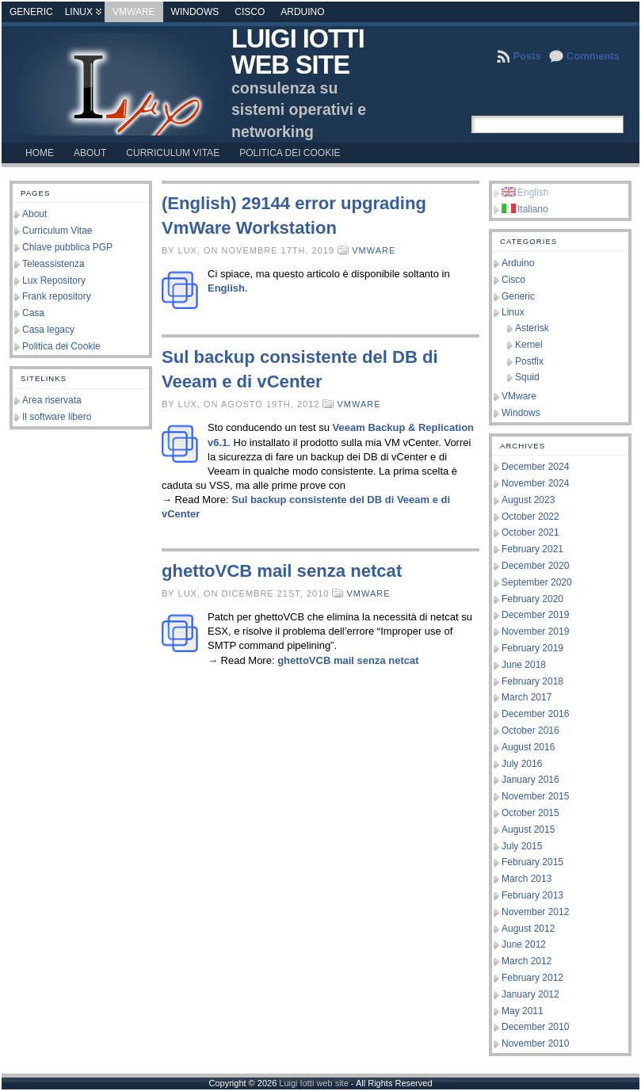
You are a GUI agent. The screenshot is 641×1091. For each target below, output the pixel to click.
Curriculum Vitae (57, 230)
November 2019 (535, 631)
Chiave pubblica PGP (67, 247)
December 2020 (535, 565)
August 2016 (528, 747)
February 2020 (532, 599)
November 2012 (535, 911)
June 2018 (524, 664)
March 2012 (526, 961)
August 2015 (528, 829)
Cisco (250, 11)
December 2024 (535, 466)
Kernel (529, 344)
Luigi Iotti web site (297, 52)
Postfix (529, 361)
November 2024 (535, 483)
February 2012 (532, 977)
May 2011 (523, 1011)
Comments (593, 56)
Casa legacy (48, 329)
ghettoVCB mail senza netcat (282, 571)
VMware (134, 11)
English (226, 288)
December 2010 (535, 1026)
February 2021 (532, 549)
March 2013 (526, 878)
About (34, 213)
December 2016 (535, 713)
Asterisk (532, 328)
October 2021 (530, 532)
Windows (195, 11)
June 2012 (524, 944)
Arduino (302, 11)
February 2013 (532, 895)
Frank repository (56, 296)
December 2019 (535, 614)
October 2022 (530, 516)
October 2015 (530, 812)
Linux (79, 11)
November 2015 (535, 796)
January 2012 (530, 994)
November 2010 (535, 1043)
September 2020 (537, 582)
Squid (527, 377)
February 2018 (532, 681)
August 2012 (528, 928)
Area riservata (52, 400)
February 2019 (532, 648)
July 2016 (522, 763)
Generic (31, 11)
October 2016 (530, 730)
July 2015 (522, 846)
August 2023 (528, 499)
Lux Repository (54, 280)
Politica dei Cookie (61, 346)
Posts (526, 56)
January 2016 (530, 779)
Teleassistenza (53, 263)
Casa (33, 313)
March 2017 (526, 697)
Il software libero (56, 416)
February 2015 (532, 862)
